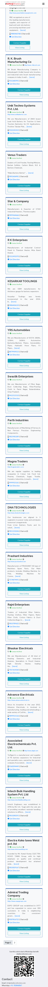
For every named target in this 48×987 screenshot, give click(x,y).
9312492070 (14, 256)
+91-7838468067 (16, 985)
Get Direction (16, 37)
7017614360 (14, 670)
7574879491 (14, 580)
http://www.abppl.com (31, 751)
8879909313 (14, 352)
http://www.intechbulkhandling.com (19, 800)
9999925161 (14, 483)
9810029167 (14, 867)
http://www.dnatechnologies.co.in (18, 513)
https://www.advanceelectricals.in (18, 700)
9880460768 (16, 34)
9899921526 (14, 716)
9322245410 (14, 130)
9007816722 (14, 919)
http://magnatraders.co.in (16, 467)
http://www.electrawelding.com (18, 849)
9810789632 (14, 623)
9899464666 (14, 215)
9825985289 (14, 436)
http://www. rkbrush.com (32, 65)
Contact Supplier (19, 43)
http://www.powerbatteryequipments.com (22, 13)
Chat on (26, 34)
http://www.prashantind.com (17, 561)
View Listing (19, 48)
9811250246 (14, 531)
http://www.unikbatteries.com (17, 114)
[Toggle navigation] (43, 4)
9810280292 (14, 815)
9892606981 (14, 176)
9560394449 (14, 766)
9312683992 (14, 81)
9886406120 (14, 305)
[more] (23, 30)
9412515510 (14, 395)
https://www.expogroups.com (17, 901)
